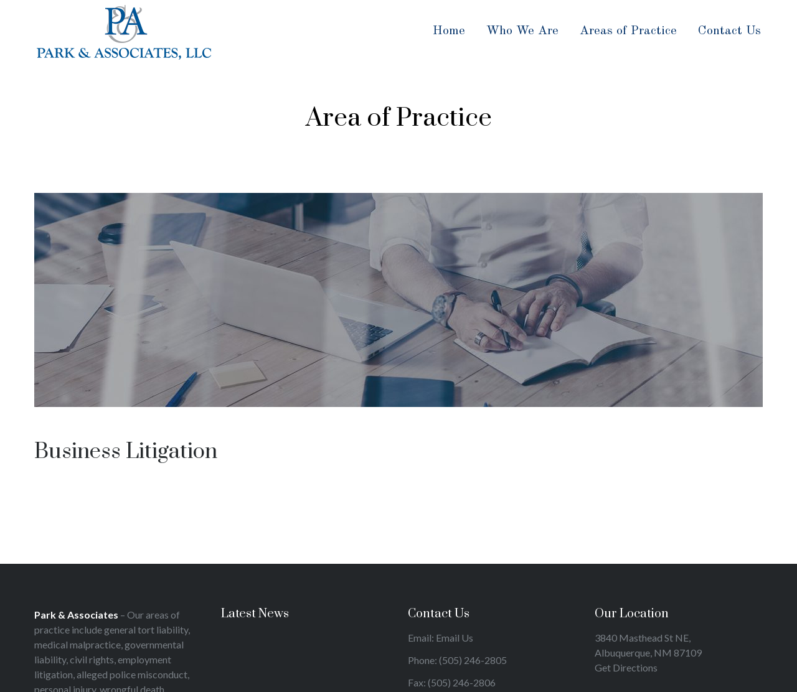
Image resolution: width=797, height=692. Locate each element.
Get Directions (626, 667)
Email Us (454, 637)
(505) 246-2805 (473, 660)
